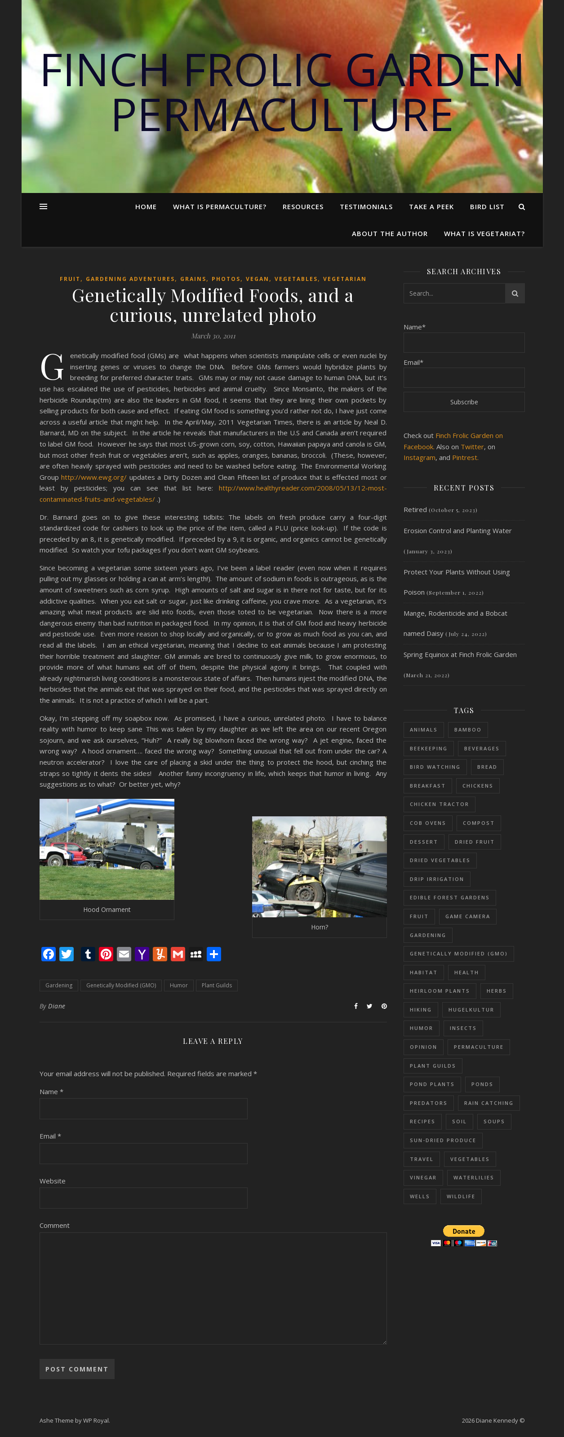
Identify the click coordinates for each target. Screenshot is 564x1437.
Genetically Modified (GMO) (121, 985)
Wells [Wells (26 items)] (420, 1196)
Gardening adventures (130, 279)
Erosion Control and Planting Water (458, 530)
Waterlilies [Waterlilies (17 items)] (473, 1177)
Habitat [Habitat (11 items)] (424, 972)
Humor (179, 985)
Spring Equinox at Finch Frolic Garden (460, 654)
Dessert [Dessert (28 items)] (424, 841)
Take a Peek (431, 206)
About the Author (390, 233)
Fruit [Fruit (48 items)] (419, 916)
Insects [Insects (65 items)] (463, 1028)
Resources (303, 206)
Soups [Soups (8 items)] (494, 1121)
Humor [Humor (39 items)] (421, 1028)
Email (50, 1135)
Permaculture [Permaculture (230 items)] (479, 1046)
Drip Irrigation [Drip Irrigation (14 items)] (437, 879)
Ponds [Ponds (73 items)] (482, 1084)
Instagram (419, 457)
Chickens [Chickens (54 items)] (477, 785)
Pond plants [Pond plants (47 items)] (432, 1084)
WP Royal (96, 1420)
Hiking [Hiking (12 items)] (421, 1009)
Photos (226, 279)
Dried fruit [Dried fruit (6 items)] (475, 841)
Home (146, 206)
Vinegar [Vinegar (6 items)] (423, 1177)
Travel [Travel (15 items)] (422, 1159)
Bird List (487, 206)
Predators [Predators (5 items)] (429, 1103)
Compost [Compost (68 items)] (479, 822)
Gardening (58, 985)
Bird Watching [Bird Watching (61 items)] (435, 766)
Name (51, 1091)
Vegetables (296, 279)
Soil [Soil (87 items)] (459, 1121)
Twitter (472, 446)
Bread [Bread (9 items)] (487, 766)
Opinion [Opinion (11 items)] (423, 1046)
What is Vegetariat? (484, 233)
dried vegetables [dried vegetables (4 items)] (440, 860)
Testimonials (366, 206)
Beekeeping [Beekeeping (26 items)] (429, 748)
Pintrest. (465, 457)
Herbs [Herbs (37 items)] (497, 990)
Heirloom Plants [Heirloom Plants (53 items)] (440, 990)
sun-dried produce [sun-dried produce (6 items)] (443, 1140)
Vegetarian (345, 279)
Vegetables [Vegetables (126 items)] (470, 1159)
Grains (193, 279)
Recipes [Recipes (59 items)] (422, 1121)
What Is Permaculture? (219, 206)
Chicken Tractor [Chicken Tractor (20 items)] (439, 804)
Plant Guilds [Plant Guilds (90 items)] (433, 1065)
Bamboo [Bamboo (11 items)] (468, 729)
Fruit (70, 279)
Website (53, 1180)
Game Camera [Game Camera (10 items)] (467, 916)
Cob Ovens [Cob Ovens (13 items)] (428, 822)
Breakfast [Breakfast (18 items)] (428, 785)
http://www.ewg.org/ (94, 477)
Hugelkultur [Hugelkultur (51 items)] (471, 1009)
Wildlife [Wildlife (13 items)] (461, 1196)
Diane (57, 1006)
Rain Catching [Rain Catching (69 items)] (489, 1103)
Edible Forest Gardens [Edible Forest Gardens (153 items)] (450, 897)
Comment (55, 1225)
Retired (415, 509)
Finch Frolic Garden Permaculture (282, 91)
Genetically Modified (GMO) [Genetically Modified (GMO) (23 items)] (459, 953)
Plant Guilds (217, 985)
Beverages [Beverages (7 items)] (482, 748)
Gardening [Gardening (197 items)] (428, 935)
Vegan (257, 279)
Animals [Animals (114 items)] (424, 729)
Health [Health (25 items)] (466, 972)
